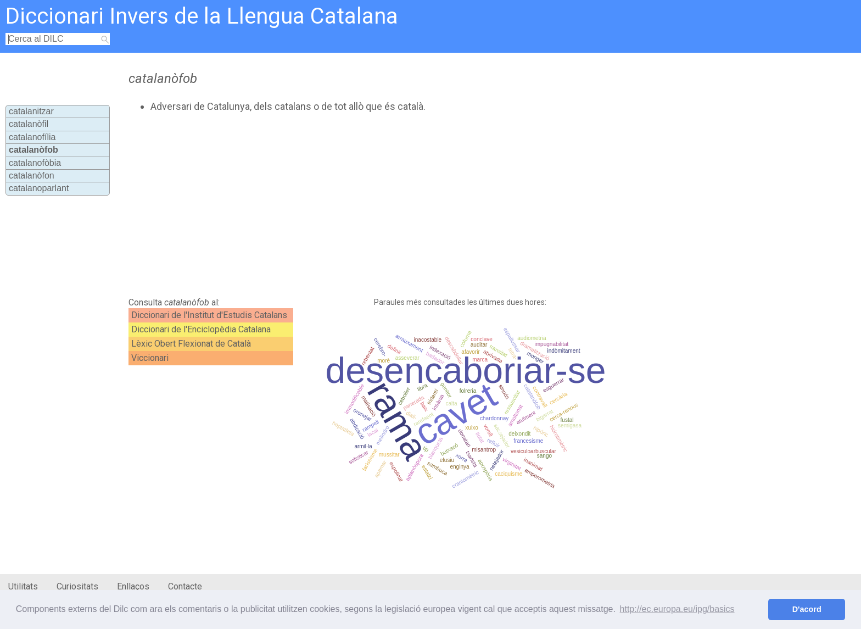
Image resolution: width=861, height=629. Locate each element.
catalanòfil (28, 124)
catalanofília (32, 137)
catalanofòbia (35, 163)
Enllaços (133, 586)
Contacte (185, 586)
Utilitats (23, 586)
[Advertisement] (374, 205)
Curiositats (77, 586)
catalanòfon (31, 175)
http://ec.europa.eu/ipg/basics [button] (677, 609)
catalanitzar (31, 111)
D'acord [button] (806, 609)
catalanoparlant (39, 188)
